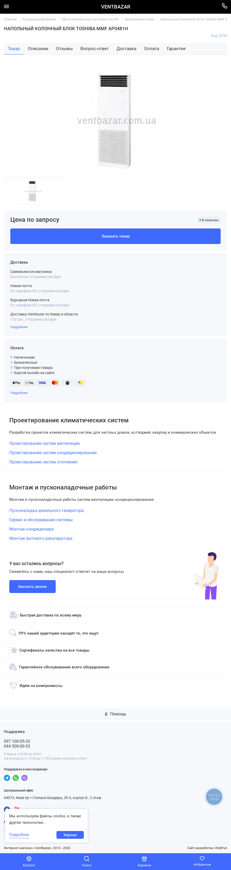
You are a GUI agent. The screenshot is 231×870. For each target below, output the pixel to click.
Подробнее (19, 327)
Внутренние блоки (139, 19)
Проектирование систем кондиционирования (53, 452)
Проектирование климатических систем (69, 420)
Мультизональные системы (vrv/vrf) (90, 19)
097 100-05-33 (17, 741)
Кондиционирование (39, 19)
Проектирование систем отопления (43, 462)
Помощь (115, 713)
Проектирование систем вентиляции (44, 443)
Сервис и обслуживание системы (41, 519)
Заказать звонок (32, 586)
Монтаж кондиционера (31, 529)
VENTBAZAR (115, 7)
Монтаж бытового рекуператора (40, 538)
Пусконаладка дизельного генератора (46, 510)
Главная (10, 19)
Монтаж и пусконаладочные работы (63, 487)
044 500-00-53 (17, 746)
